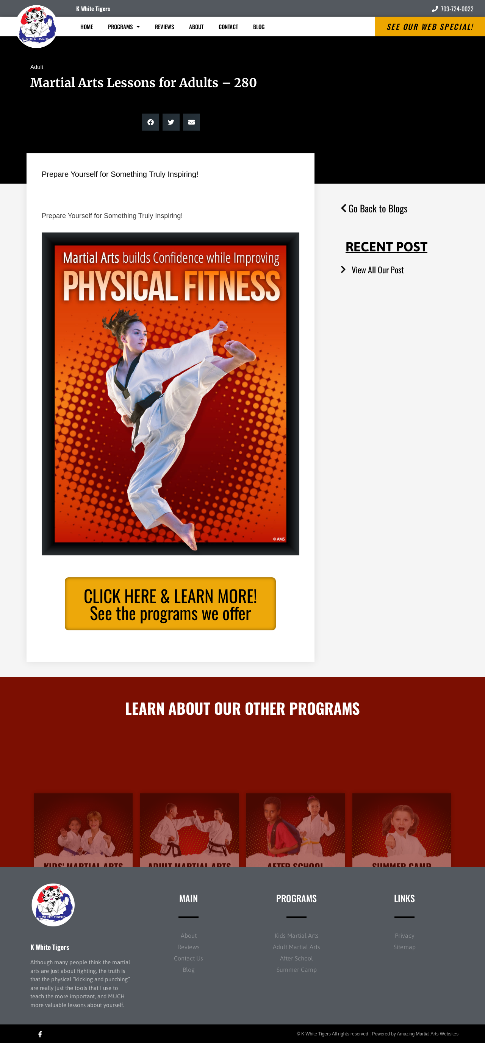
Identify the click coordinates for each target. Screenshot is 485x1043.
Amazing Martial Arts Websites (428, 1034)
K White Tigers (93, 8)
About (196, 26)
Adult (36, 67)
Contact (228, 26)
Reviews (164, 26)
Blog (258, 26)
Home (86, 26)
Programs (124, 26)
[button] (150, 122)
